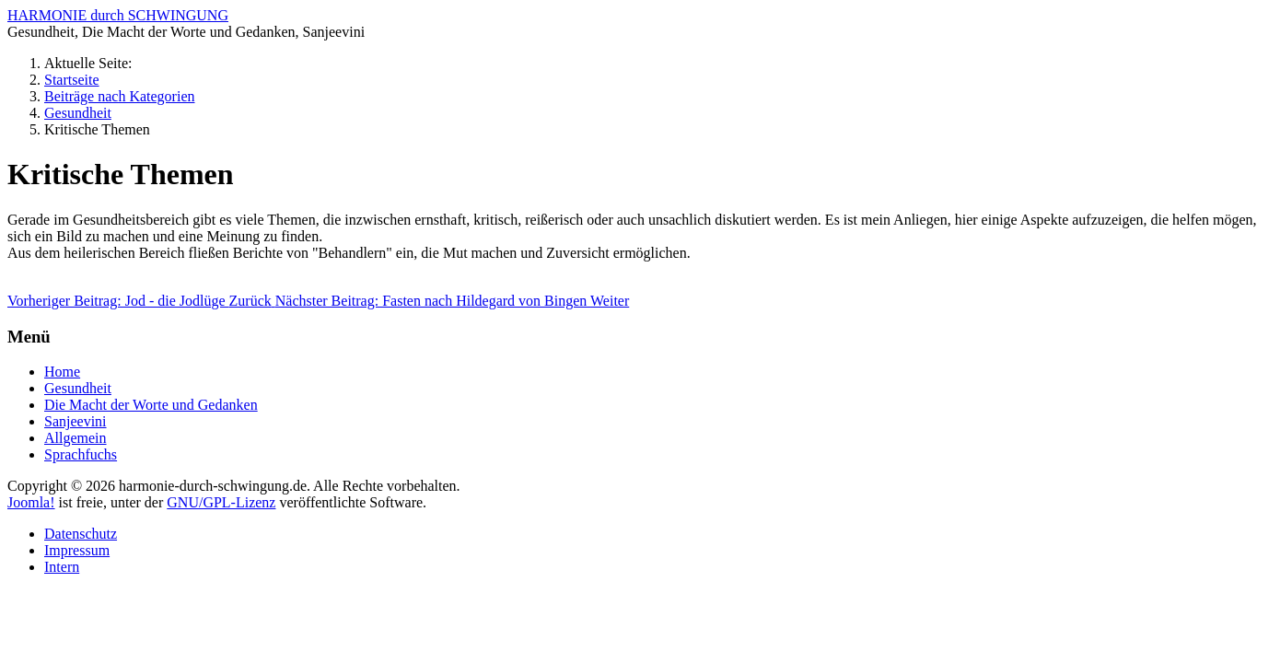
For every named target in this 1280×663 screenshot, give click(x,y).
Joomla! (31, 502)
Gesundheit (77, 388)
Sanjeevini (75, 421)
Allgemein (75, 438)
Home (62, 371)
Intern (61, 567)
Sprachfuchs (80, 454)
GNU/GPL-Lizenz (221, 502)
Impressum (77, 550)
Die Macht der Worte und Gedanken (151, 405)
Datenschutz (80, 533)
